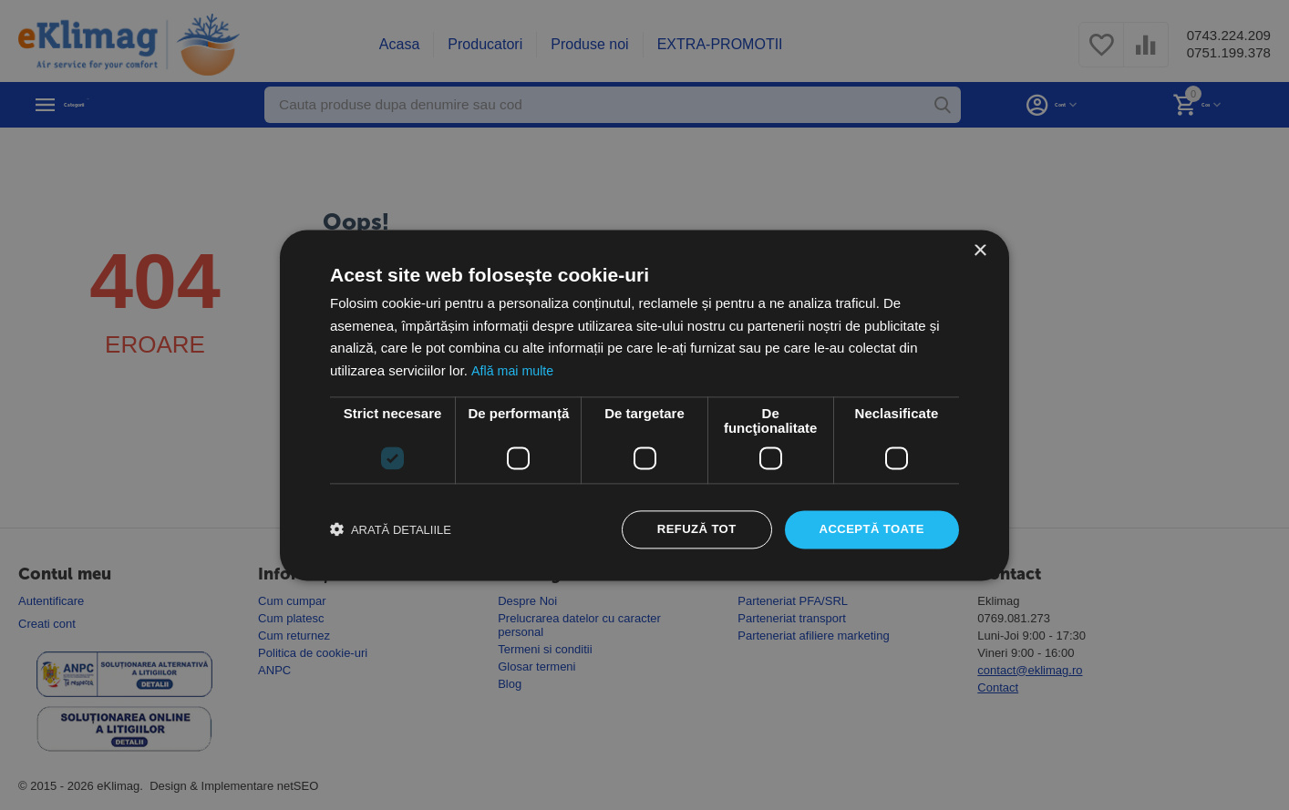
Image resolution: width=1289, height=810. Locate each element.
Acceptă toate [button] (868, 529)
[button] (390, 529)
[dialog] (644, 405)
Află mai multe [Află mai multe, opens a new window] (513, 369)
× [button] (979, 249)
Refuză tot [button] (687, 529)
